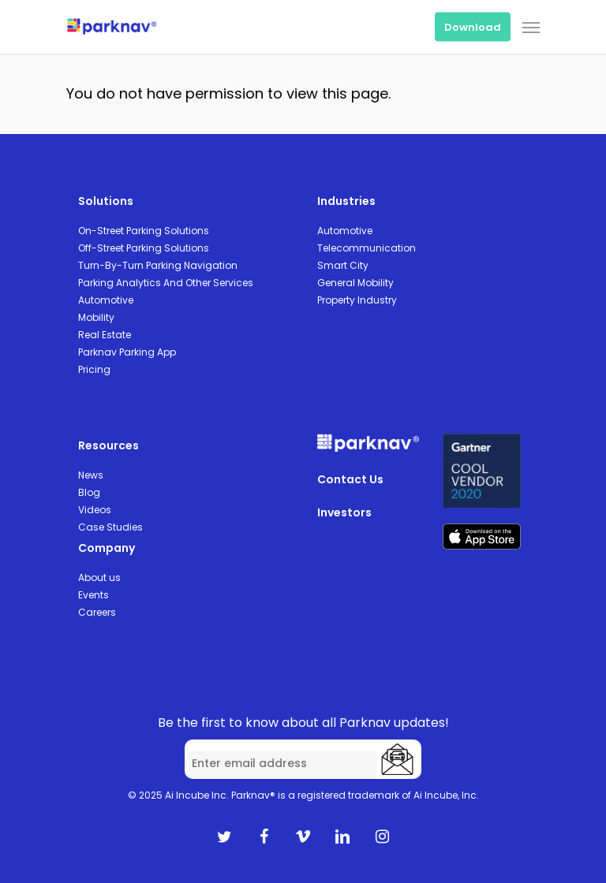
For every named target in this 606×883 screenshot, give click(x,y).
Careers (97, 612)
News (90, 475)
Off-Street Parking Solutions (143, 248)
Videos (94, 509)
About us (99, 577)
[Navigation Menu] (531, 27)
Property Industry (357, 300)
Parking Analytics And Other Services (165, 282)
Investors (344, 512)
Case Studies (110, 527)
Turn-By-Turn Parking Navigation (158, 265)
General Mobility (355, 282)
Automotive (105, 300)
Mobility (96, 317)
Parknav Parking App (127, 352)
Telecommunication (366, 248)
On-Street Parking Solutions (143, 230)
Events (93, 595)
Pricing (94, 369)
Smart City (342, 265)
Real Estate (104, 334)
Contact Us (350, 479)
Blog (89, 492)
